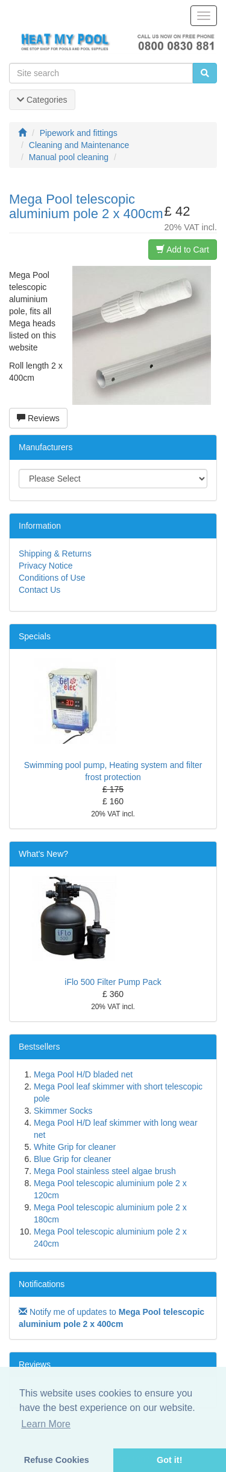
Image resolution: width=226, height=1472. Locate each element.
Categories (42, 100)
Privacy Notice (45, 565)
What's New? (43, 854)
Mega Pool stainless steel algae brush (105, 1171)
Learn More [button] (46, 1424)
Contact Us (39, 590)
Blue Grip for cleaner (72, 1159)
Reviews (38, 418)
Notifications (41, 1284)
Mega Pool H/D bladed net (83, 1074)
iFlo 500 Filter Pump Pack (112, 982)
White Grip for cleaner (75, 1147)
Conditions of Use (52, 578)
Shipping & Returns (55, 553)
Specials (35, 636)
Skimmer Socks (63, 1110)
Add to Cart (182, 249)
